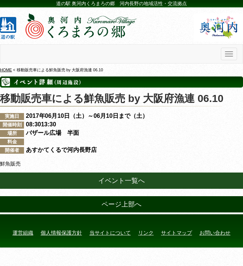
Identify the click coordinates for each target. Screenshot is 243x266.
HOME (6, 70)
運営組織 (23, 233)
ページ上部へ (121, 204)
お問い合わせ (214, 233)
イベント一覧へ (121, 180)
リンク (146, 233)
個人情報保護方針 (61, 233)
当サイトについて (110, 233)
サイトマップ (176, 233)
